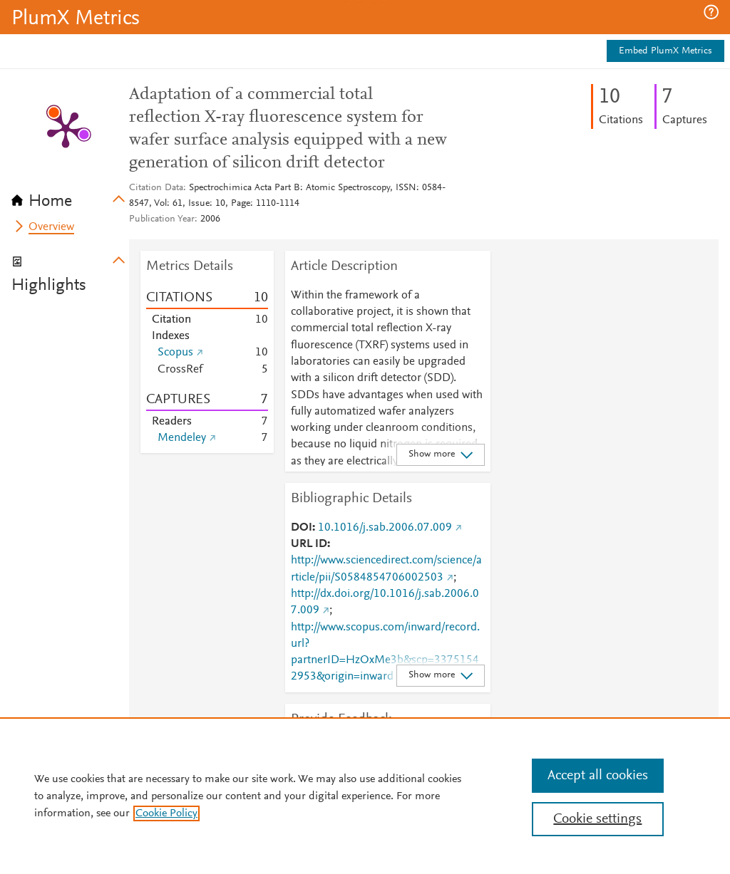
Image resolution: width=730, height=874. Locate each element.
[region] (365, 795)
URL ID (309, 544)
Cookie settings (597, 819)
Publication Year (162, 219)
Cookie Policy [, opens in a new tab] (166, 813)
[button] (711, 12)
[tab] (70, 197)
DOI (301, 528)
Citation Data (156, 188)
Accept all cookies (598, 776)
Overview (51, 227)
